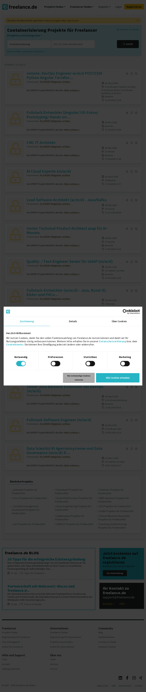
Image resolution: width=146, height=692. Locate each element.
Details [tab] (73, 321)
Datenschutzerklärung (112, 341)
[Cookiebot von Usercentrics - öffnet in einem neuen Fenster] (125, 311)
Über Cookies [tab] (119, 321)
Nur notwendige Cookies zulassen (78, 377)
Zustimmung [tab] (27, 321)
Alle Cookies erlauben (118, 377)
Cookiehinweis (15, 344)
